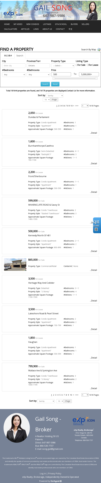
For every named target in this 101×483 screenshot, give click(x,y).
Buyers (74, 24)
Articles (25, 29)
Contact (60, 29)
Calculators (10, 29)
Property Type (58, 61)
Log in (43, 473)
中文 (70, 29)
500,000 (33, 231)
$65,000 (33, 259)
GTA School (61, 24)
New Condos (32, 24)
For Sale (81, 65)
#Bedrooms (8, 70)
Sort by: (41, 95)
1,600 (31, 141)
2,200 (31, 172)
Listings (47, 24)
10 (71, 105)
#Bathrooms (33, 70)
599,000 (33, 200)
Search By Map (88, 49)
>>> (76, 105)
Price (53, 70)
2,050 (31, 113)
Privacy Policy (54, 473)
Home (7, 24)
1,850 (31, 337)
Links (36, 29)
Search (19, 55)
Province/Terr (34, 61)
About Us (47, 29)
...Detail (93, 132)
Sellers (85, 24)
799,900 (33, 366)
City (4, 61)
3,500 (31, 278)
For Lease (93, 65)
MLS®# (8, 55)
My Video (18, 24)
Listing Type (82, 61)
